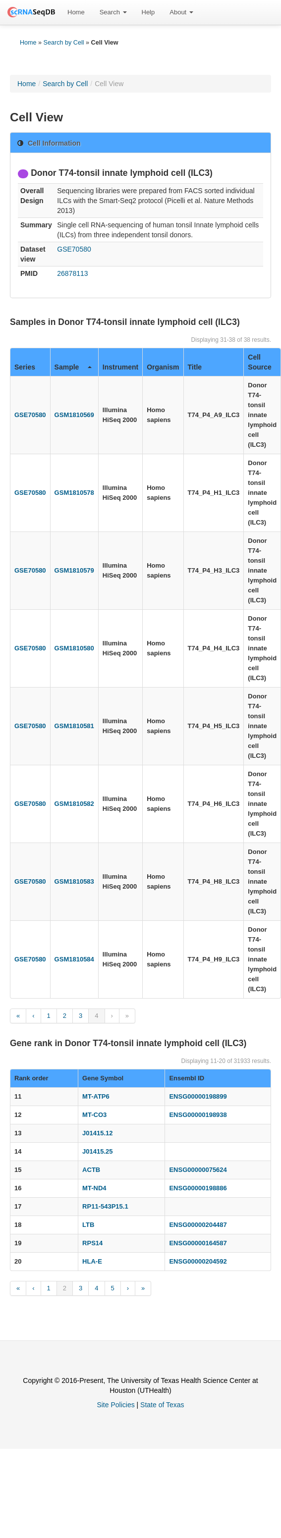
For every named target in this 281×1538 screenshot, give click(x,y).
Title (195, 367)
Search (113, 12)
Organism (163, 367)
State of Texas (162, 1405)
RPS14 (92, 1243)
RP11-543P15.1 (105, 1206)
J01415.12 (97, 1133)
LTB (88, 1224)
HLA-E (92, 1261)
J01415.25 (97, 1151)
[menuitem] (76, 12)
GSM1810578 (74, 492)
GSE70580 (74, 249)
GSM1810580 (74, 648)
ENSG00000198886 (197, 1188)
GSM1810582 (74, 803)
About (181, 12)
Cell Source (259, 362)
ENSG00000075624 (197, 1169)
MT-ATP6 (96, 1096)
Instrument (120, 367)
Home (76, 12)
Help (148, 12)
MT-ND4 (94, 1188)
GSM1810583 (74, 881)
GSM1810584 (74, 959)
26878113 (72, 273)
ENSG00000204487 (197, 1224)
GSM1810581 (74, 726)
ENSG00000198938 (197, 1114)
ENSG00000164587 (197, 1243)
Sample (73, 367)
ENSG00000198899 (197, 1096)
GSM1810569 (74, 415)
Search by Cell (64, 42)
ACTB (91, 1169)
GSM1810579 (74, 570)
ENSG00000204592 (197, 1261)
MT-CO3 (94, 1114)
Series (24, 367)
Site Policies (115, 1405)
